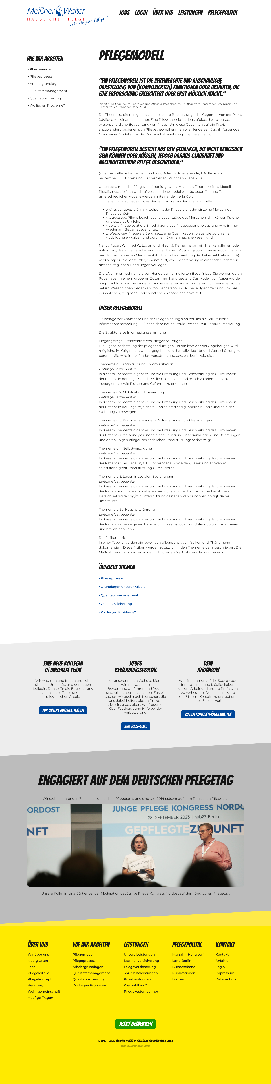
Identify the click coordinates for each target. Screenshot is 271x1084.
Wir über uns (38, 955)
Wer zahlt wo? (135, 985)
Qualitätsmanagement (47, 91)
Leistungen (190, 12)
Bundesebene (183, 967)
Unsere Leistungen (139, 955)
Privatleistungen (137, 979)
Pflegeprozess (40, 76)
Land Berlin (181, 961)
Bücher (178, 979)
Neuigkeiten (38, 961)
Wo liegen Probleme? (46, 105)
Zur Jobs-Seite (135, 726)
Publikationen (183, 973)
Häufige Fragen (40, 998)
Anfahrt (222, 961)
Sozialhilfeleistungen (141, 973)
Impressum (225, 973)
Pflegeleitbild (38, 973)
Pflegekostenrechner (141, 992)
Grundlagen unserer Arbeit (122, 587)
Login (141, 12)
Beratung (35, 985)
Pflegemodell (40, 69)
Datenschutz (226, 979)
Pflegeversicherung (140, 967)
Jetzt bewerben (135, 1024)
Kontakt (225, 944)
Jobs (124, 12)
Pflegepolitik (222, 12)
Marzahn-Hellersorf (188, 955)
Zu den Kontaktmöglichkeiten (208, 714)
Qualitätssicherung (44, 98)
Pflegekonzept (39, 979)
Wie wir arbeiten (91, 944)
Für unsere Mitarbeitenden (63, 710)
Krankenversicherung (141, 961)
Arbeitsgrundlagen (44, 84)
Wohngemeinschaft (44, 992)
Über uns (163, 12)
